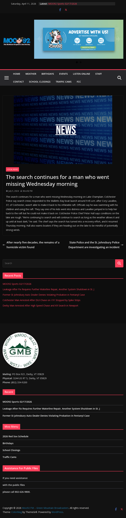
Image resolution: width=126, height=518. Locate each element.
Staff (98, 73)
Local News (12, 169)
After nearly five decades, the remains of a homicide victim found (31, 245)
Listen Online (81, 73)
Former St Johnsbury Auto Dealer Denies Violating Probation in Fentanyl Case (44, 294)
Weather (30, 73)
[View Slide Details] (78, 39)
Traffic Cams (64, 81)
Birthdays (48, 73)
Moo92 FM (27, 191)
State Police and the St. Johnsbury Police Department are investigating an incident (95, 245)
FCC (79, 81)
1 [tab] (77, 62)
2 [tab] (81, 62)
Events (63, 73)
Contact (18, 81)
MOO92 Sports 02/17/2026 (62, 3)
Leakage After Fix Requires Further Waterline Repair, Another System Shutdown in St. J (48, 289)
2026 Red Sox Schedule (15, 436)
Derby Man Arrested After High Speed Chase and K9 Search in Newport (40, 305)
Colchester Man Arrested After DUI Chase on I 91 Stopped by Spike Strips (41, 300)
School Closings (40, 81)
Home (16, 73)
